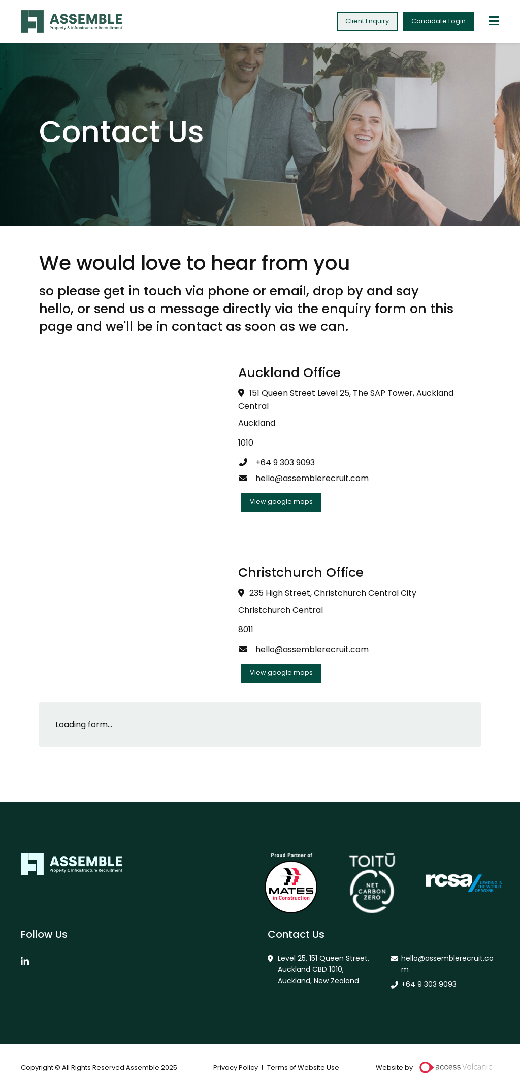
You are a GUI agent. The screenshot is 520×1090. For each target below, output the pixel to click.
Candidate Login (438, 21)
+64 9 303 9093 (276, 462)
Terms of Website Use (303, 1067)
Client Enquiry (367, 21)
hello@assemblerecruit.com (303, 478)
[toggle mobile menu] (494, 21)
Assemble (71, 21)
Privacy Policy (235, 1067)
